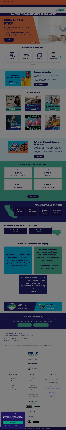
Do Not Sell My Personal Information (12, 425)
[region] (13, 420)
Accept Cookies (13, 422)
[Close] (23, 413)
